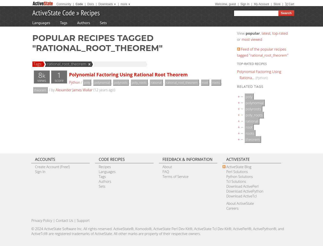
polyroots (120, 82)
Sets (103, 22)
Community (63, 4)
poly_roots (139, 82)
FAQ (166, 171)
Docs (90, 4)
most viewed (252, 39)
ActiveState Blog (238, 166)
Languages (41, 22)
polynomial (102, 82)
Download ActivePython (244, 191)
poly (87, 82)
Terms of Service (176, 176)
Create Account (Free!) (52, 166)
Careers (232, 208)
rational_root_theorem (66, 64)
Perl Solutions (237, 171)
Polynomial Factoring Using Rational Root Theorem (128, 74)
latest (266, 33)
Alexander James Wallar (74, 90)
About (167, 166)
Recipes (90, 12)
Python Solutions (239, 176)
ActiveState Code (53, 12)
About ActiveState (240, 203)
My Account (261, 4)
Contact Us (64, 220)
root (205, 82)
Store (277, 4)
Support (83, 220)
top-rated (280, 33)
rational (156, 82)
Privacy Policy (41, 220)
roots (216, 82)
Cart (291, 4)
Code (79, 4)
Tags (63, 22)
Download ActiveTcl (241, 196)
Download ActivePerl (242, 186)
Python (74, 82)
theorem (40, 90)
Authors (83, 22)
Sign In (244, 4)
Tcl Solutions (236, 181)
